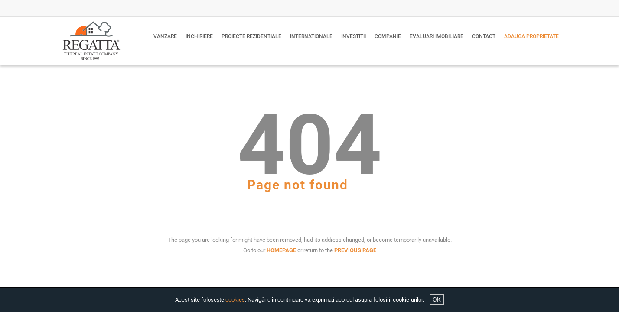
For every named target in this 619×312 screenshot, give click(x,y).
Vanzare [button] (165, 36)
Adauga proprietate (531, 36)
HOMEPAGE (281, 250)
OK (437, 299)
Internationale (311, 36)
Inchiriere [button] (199, 36)
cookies (235, 299)
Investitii (353, 36)
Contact (483, 36)
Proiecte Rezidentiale (251, 36)
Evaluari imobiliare (436, 36)
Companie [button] (388, 36)
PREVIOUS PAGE (355, 250)
